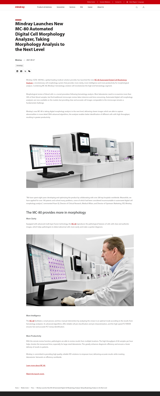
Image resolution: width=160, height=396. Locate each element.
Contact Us (118, 2)
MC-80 (73, 224)
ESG (81, 7)
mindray (20, 7)
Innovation (60, 7)
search (137, 6)
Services (72, 7)
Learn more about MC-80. (35, 366)
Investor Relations (105, 2)
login (144, 6)
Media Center (91, 2)
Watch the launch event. (35, 374)
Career (90, 7)
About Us (100, 7)
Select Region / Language (136, 2)
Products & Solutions (44, 7)
